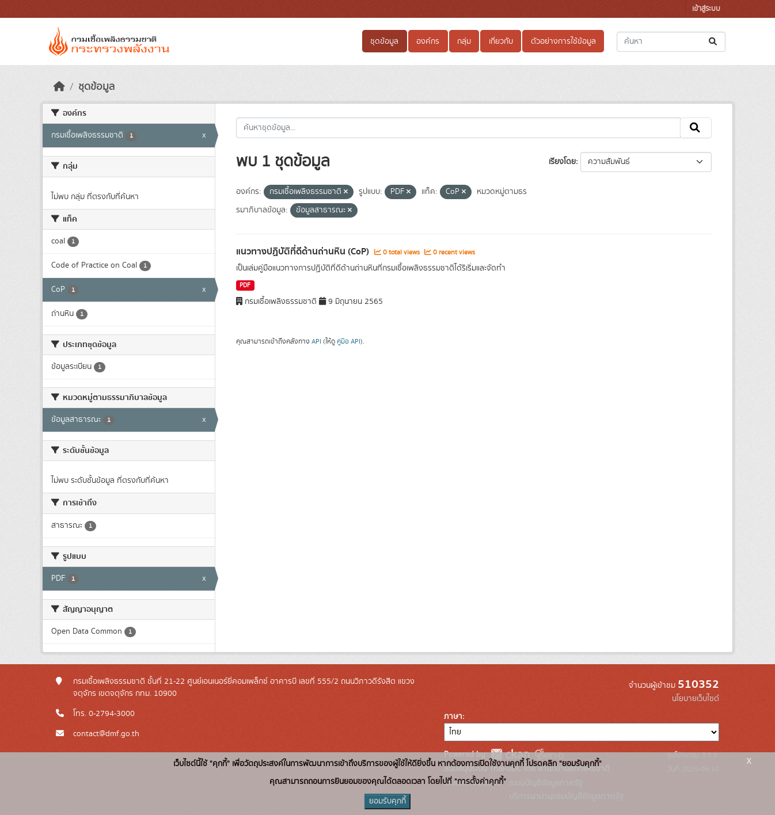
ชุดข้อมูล (384, 41)
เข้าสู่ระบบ (706, 8)
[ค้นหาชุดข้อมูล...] (671, 42)
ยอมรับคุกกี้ (387, 801)
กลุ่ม (464, 41)
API (316, 341)
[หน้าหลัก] (59, 86)
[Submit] (713, 42)
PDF (245, 285)
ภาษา (453, 716)
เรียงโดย (562, 161)
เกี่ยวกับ (501, 41)
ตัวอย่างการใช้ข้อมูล (563, 41)
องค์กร (427, 41)
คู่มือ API (348, 341)
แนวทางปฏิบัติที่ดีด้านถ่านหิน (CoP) (303, 251)
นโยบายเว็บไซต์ (695, 698)
